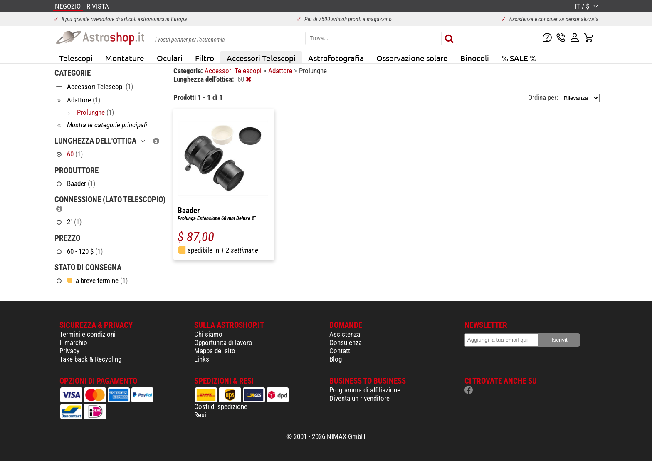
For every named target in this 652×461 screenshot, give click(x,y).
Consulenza (345, 342)
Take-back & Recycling (90, 359)
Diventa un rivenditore (359, 398)
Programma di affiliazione (364, 390)
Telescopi (76, 58)
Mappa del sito (214, 351)
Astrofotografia (336, 58)
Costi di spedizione (220, 406)
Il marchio (73, 342)
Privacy (69, 351)
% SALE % (518, 58)
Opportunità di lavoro (223, 342)
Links (201, 359)
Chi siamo (208, 334)
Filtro (204, 58)
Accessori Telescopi (261, 58)
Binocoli (474, 58)
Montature (124, 58)
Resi (200, 415)
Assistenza (344, 334)
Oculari (170, 58)
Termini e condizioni (87, 334)
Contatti (340, 351)
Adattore (281, 71)
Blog (335, 359)
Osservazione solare (412, 58)
